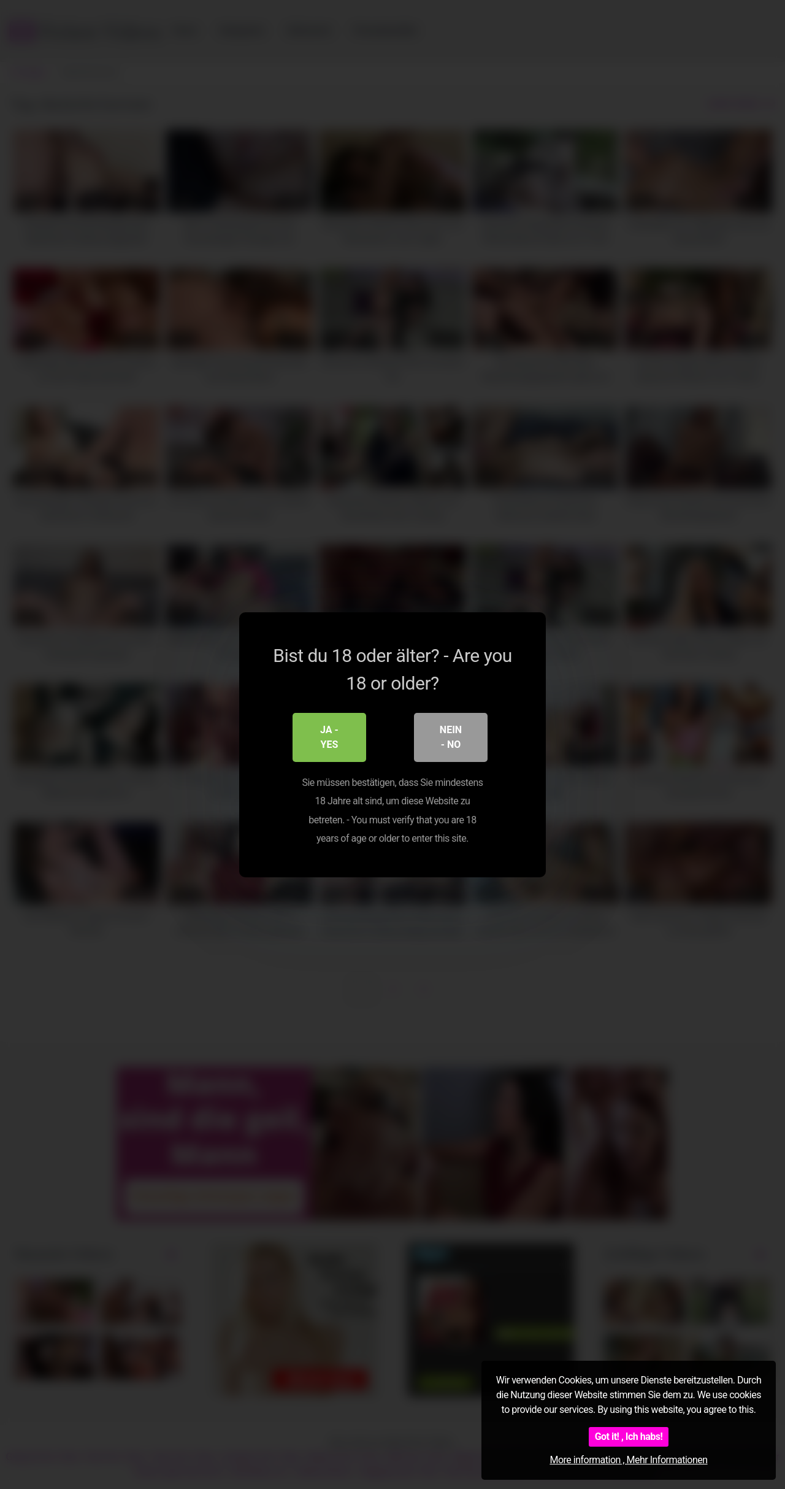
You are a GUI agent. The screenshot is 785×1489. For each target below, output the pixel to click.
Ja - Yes (329, 736)
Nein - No (451, 736)
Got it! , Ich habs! (629, 1436)
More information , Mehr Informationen (628, 1460)
